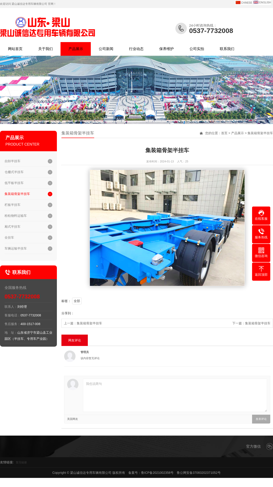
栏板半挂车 (12, 205)
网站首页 (15, 49)
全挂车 (9, 237)
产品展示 (75, 49)
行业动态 (136, 49)
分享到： (67, 313)
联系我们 (227, 49)
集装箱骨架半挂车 (17, 194)
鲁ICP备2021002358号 (157, 472)
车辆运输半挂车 (16, 248)
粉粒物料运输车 (16, 215)
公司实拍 (197, 49)
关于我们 (45, 49)
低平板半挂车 (14, 183)
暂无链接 (21, 462)
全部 (77, 301)
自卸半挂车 (12, 161)
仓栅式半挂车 (14, 172)
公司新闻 (106, 49)
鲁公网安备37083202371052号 (199, 472)
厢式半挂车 (12, 226)
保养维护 (166, 49)
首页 (224, 133)
